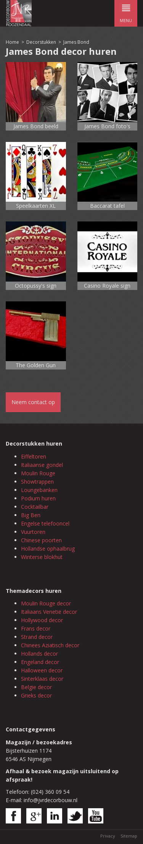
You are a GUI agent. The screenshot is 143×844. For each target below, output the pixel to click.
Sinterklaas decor (42, 678)
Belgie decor (36, 687)
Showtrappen (37, 481)
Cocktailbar (34, 506)
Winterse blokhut (42, 557)
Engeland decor (40, 662)
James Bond (76, 42)
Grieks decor (36, 695)
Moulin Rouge (38, 473)
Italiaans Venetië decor (49, 611)
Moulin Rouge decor (46, 603)
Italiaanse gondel (42, 464)
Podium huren (38, 498)
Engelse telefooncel (45, 523)
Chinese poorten (41, 540)
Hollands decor (39, 653)
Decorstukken (41, 42)
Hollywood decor (42, 620)
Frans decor (35, 628)
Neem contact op (33, 402)
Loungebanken (39, 490)
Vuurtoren (33, 531)
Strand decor (37, 636)
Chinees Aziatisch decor (50, 645)
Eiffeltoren (33, 456)
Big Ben (30, 515)
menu (126, 11)
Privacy (107, 836)
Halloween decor (42, 670)
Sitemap (129, 836)
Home (12, 42)
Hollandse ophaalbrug (48, 548)
